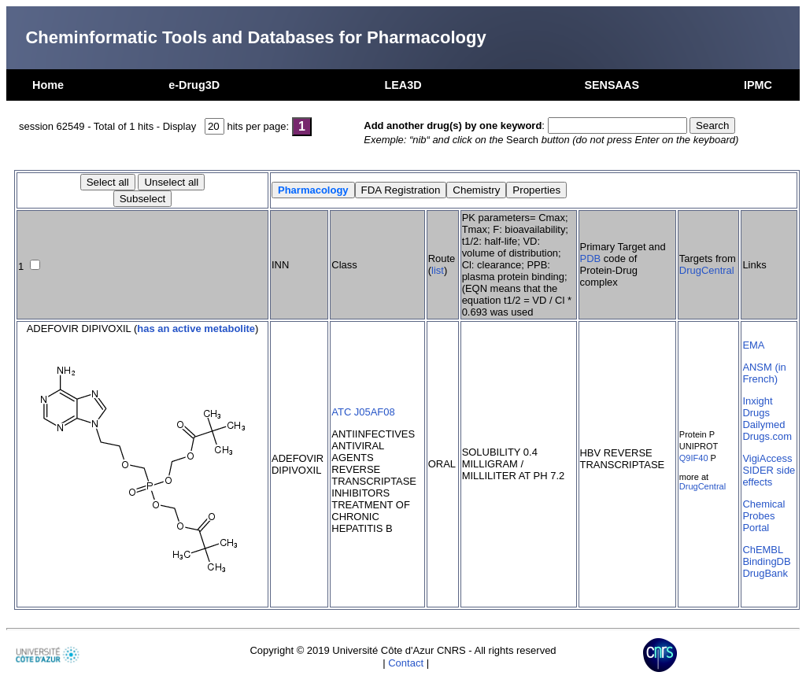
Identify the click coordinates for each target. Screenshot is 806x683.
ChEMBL (762, 550)
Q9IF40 (693, 458)
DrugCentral (706, 270)
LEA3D (402, 85)
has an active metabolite (196, 328)
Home (48, 85)
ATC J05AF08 (362, 412)
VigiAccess (767, 458)
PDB (590, 258)
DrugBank (765, 573)
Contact (405, 663)
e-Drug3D (194, 85)
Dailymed (763, 424)
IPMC (758, 85)
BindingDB (766, 561)
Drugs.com (767, 436)
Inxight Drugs (757, 407)
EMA (753, 345)
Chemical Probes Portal (763, 515)
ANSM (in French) (764, 373)
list (437, 270)
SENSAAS (611, 85)
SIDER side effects (768, 476)
